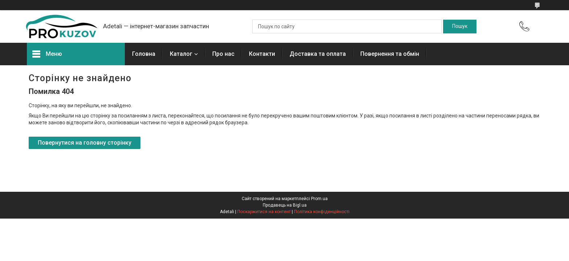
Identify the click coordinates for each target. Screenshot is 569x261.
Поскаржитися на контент (264, 211)
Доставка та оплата (318, 53)
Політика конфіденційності (321, 211)
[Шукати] (459, 26)
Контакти (262, 53)
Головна (143, 53)
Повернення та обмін (389, 53)
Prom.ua (319, 198)
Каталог (181, 53)
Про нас (223, 53)
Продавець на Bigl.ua (285, 205)
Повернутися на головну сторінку (84, 142)
